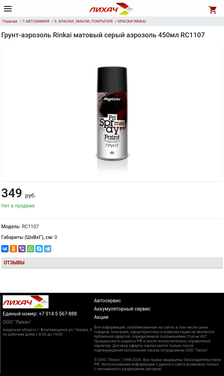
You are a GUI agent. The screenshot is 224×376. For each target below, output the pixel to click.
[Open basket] (213, 9)
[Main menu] (9, 9)
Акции (101, 317)
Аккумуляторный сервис (122, 309)
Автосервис (107, 300)
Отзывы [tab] (14, 263)
